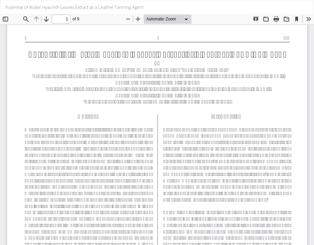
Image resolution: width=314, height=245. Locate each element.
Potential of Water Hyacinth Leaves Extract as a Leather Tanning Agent (74, 7)
